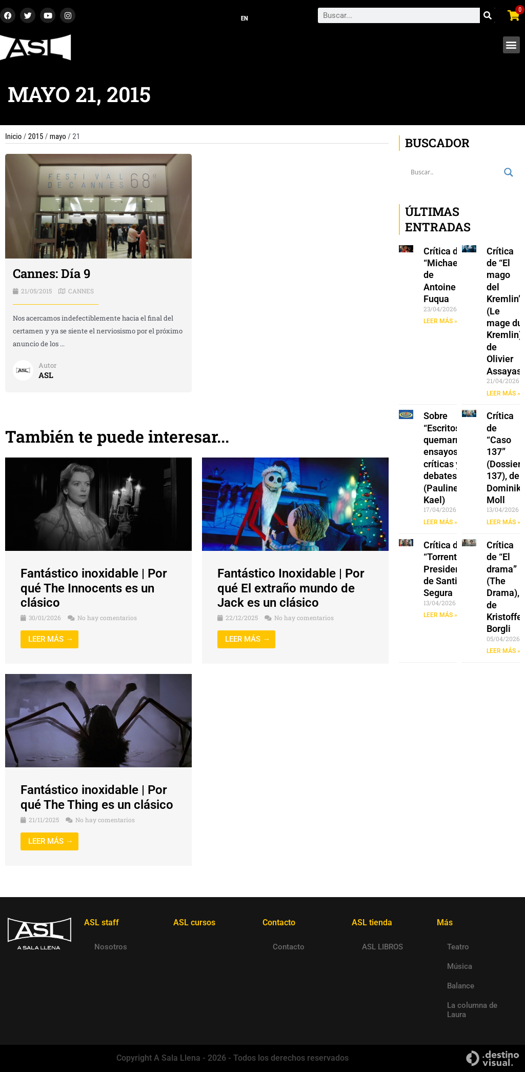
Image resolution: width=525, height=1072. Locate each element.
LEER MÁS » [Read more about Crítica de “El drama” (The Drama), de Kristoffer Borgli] (503, 651)
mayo (58, 136)
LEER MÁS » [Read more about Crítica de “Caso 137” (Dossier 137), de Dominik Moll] (503, 522)
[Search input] (455, 172)
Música (459, 966)
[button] (511, 44)
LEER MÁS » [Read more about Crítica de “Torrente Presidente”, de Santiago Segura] (440, 615)
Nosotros (110, 946)
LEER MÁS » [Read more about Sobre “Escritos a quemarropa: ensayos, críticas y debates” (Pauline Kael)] (440, 522)
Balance (460, 985)
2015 (36, 136)
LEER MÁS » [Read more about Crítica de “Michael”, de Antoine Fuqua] (440, 321)
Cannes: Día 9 (51, 274)
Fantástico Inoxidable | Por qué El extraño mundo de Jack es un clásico (291, 588)
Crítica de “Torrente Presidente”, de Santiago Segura (448, 569)
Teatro (458, 946)
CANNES (81, 291)
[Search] (487, 16)
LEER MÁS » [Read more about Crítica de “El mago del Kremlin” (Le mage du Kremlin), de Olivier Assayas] (503, 393)
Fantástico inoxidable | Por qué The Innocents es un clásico (94, 588)
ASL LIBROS (382, 946)
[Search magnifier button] (508, 172)
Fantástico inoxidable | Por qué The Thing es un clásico (97, 797)
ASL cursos (194, 922)
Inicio (13, 136)
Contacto (289, 946)
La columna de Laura (472, 1010)
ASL (45, 375)
